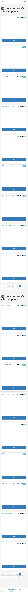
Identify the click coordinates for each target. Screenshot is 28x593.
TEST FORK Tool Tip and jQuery (8, 106)
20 (11, 288)
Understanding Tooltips (7, 76)
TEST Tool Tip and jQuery (7, 136)
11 (2, 288)
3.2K (19, 106)
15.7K (19, 76)
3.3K (19, 225)
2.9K (19, 47)
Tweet (20, 589)
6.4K (19, 195)
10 (22, 286)
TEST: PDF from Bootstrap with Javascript (11, 255)
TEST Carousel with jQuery (7, 165)
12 (5, 288)
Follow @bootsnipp (12, 589)
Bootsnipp (5, 2)
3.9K (19, 255)
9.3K (19, 166)
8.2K (19, 17)
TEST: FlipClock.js (6, 17)
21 (14, 288)
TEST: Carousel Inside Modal (8, 195)
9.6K (19, 136)
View (14, 40)
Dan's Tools (14, 591)
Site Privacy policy (22, 591)
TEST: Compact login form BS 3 (9, 225)
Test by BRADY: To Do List (7, 46)
